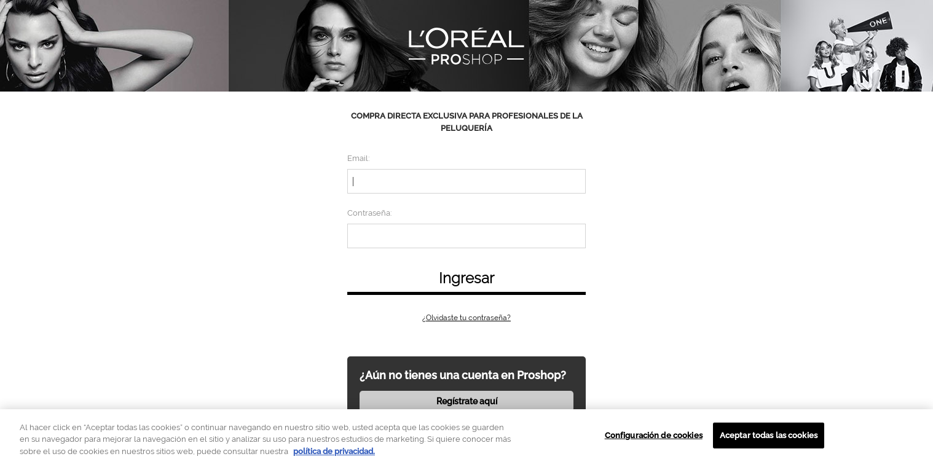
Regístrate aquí (466, 401)
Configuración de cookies (654, 439)
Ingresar (466, 278)
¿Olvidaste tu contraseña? (466, 317)
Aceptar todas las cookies (768, 439)
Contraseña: (369, 213)
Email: (358, 158)
